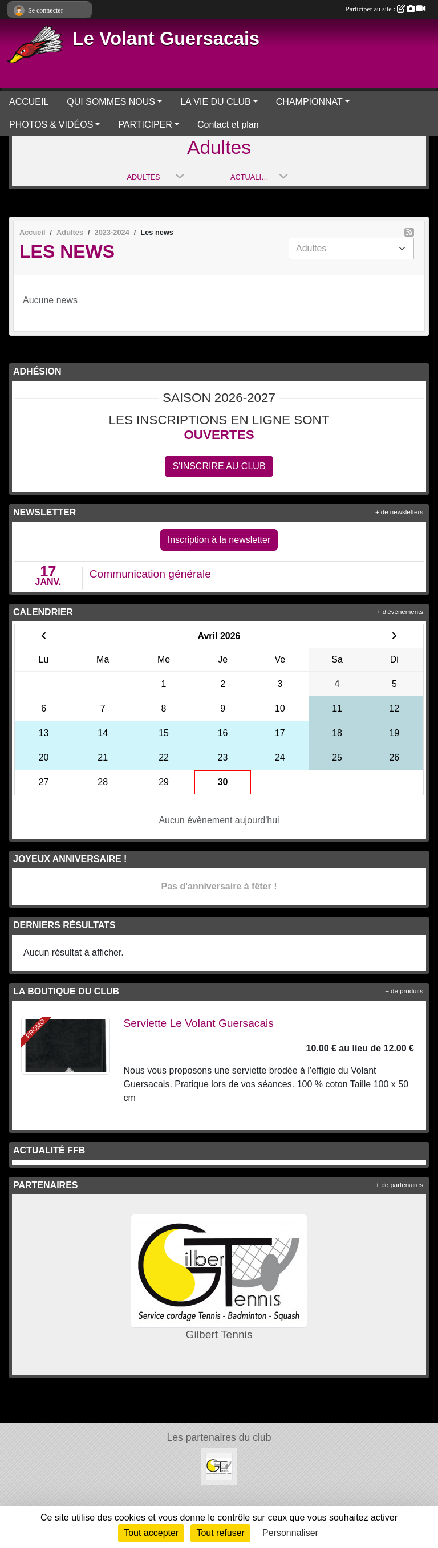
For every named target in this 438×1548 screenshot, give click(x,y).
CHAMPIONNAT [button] (309, 102)
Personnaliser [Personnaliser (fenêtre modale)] (290, 1533)
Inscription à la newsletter (219, 540)
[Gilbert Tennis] (219, 1465)
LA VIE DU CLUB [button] (215, 102)
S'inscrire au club (218, 466)
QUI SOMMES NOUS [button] (111, 102)
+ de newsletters (399, 512)
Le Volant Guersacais (165, 39)
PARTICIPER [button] (145, 124)
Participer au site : (385, 9)
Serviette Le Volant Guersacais (199, 1023)
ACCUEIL (28, 102)
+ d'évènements (400, 611)
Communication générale (150, 574)
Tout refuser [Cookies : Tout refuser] (220, 1533)
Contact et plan (228, 124)
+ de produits (404, 991)
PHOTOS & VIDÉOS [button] (51, 124)
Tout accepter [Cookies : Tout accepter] (151, 1533)
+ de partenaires (399, 1184)
